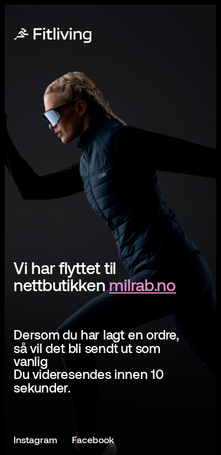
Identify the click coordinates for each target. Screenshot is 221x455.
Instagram (35, 439)
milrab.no (142, 285)
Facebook (93, 439)
